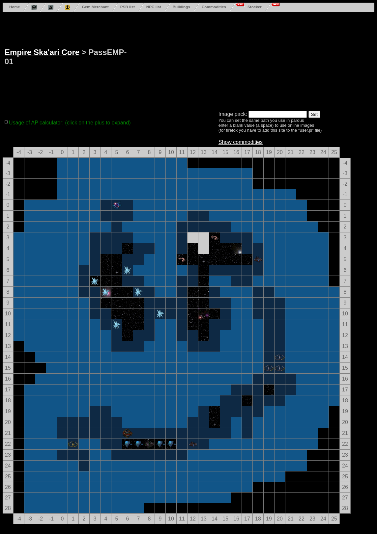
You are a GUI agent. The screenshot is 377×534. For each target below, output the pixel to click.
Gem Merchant (95, 7)
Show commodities (240, 142)
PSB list (127, 7)
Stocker (254, 7)
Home (14, 7)
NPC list (153, 7)
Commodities (214, 7)
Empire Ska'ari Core (42, 52)
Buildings (181, 7)
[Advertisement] (206, 60)
